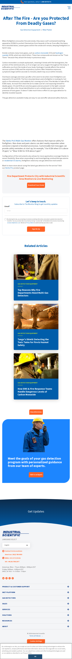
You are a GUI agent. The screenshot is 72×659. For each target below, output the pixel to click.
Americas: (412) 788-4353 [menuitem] (13, 554)
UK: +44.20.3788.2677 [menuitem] (12, 562)
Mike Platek (47, 30)
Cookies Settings (36, 641)
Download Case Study (36, 185)
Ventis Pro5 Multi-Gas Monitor (18, 140)
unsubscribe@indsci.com (13, 223)
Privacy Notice (30, 223)
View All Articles (36, 412)
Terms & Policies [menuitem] (35, 636)
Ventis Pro (9, 168)
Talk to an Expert (36, 475)
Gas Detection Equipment (30, 30)
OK (35, 657)
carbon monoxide (41, 53)
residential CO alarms (12, 160)
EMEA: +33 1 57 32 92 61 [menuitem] (13, 558)
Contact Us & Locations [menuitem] (13, 551)
